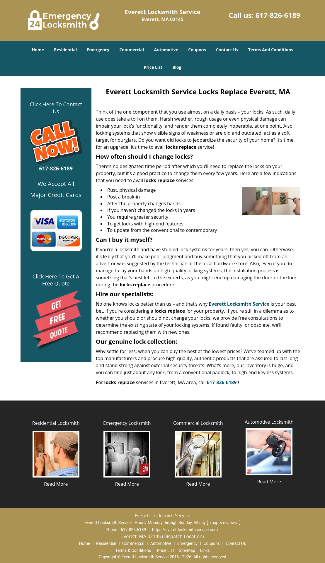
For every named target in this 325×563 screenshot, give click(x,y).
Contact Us (227, 49)
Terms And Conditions (270, 49)
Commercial (131, 49)
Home (38, 49)
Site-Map (187, 550)
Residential (65, 49)
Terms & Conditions (133, 550)
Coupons (197, 49)
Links (205, 550)
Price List (153, 67)
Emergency (98, 49)
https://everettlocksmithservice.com (185, 529)
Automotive (166, 49)
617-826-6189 (278, 15)
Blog (176, 67)
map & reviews (224, 522)
